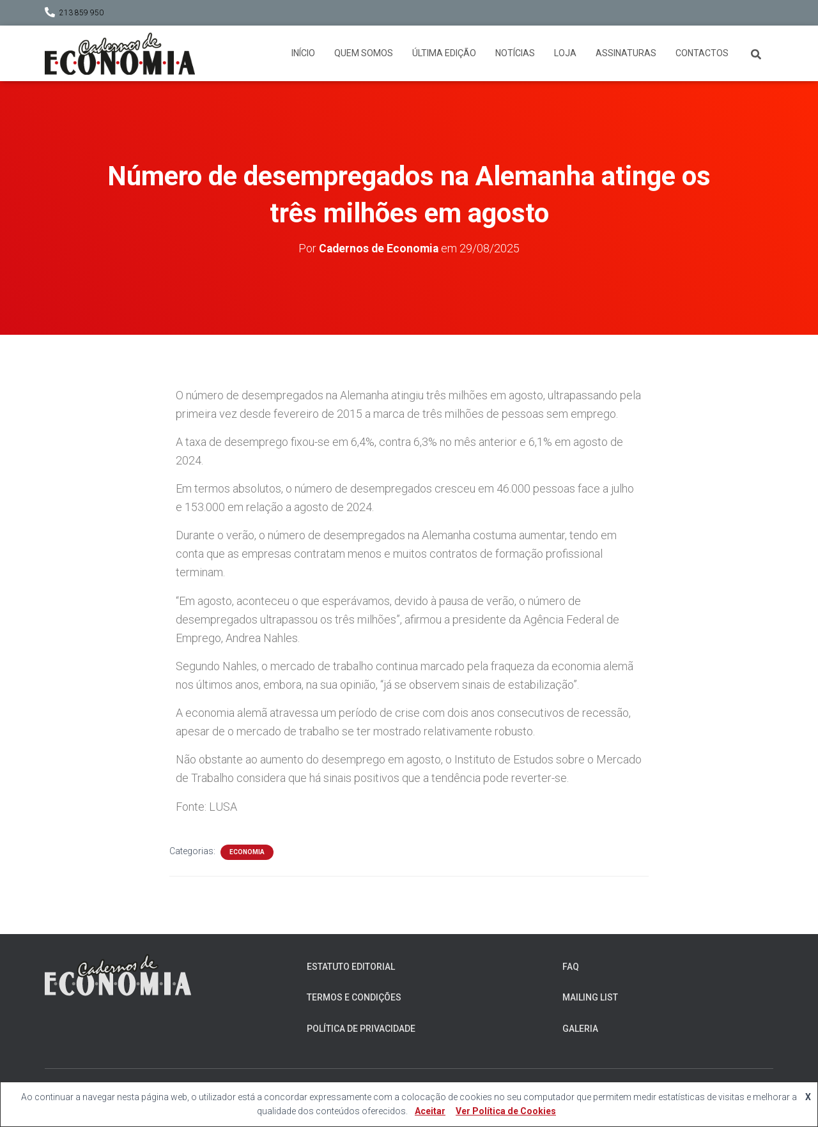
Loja (565, 53)
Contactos (702, 53)
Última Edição (444, 53)
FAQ (570, 967)
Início (303, 53)
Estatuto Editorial (351, 967)
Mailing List (590, 997)
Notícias (515, 53)
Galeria (580, 1028)
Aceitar (430, 1111)
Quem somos (363, 53)
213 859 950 (81, 12)
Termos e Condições (354, 997)
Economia (247, 851)
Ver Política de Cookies (506, 1111)
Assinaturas (626, 53)
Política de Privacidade (361, 1028)
